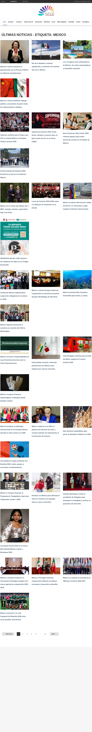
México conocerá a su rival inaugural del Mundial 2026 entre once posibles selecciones (13, 616)
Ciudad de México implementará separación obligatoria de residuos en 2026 (13, 296)
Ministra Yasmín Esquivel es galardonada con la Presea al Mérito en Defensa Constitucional (14, 70)
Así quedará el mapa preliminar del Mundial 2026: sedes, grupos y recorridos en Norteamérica (13, 464)
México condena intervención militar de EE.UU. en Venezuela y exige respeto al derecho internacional (77, 206)
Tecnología (38, 22)
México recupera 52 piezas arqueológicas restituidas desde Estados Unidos (12, 398)
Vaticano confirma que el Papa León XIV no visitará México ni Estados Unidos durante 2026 (14, 138)
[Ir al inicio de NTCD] (46, 10)
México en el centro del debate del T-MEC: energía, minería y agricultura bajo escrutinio (14, 209)
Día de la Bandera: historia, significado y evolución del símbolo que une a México (45, 66)
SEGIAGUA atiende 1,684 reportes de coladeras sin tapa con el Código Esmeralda (14, 261)
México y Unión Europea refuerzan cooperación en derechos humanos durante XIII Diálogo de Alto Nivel (45, 293)
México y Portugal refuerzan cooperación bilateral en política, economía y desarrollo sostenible (45, 581)
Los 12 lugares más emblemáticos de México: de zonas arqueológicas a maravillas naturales (76, 65)
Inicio (3, 1)
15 (45, 634)
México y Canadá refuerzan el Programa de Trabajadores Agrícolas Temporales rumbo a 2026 (14, 496)
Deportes (47, 22)
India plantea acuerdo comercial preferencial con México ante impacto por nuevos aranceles (44, 366)
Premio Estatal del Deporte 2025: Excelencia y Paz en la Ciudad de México (13, 174)
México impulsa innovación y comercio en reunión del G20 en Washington (12, 328)
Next (53, 634)
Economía (71, 22)
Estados (18, 22)
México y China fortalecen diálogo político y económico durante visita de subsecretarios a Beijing (14, 104)
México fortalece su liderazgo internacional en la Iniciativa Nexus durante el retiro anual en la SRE (14, 429)
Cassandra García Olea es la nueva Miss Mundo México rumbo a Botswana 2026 (13, 549)
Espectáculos (28, 22)
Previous (9, 634)
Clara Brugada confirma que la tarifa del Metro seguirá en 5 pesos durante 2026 (77, 359)
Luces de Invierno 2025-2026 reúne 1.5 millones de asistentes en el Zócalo (45, 204)
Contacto (25, 1)
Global (78, 22)
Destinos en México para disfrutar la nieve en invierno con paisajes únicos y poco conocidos (46, 499)
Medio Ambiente (61, 22)
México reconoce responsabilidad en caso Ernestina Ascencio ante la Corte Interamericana (14, 360)
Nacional (11, 22)
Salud (53, 22)
